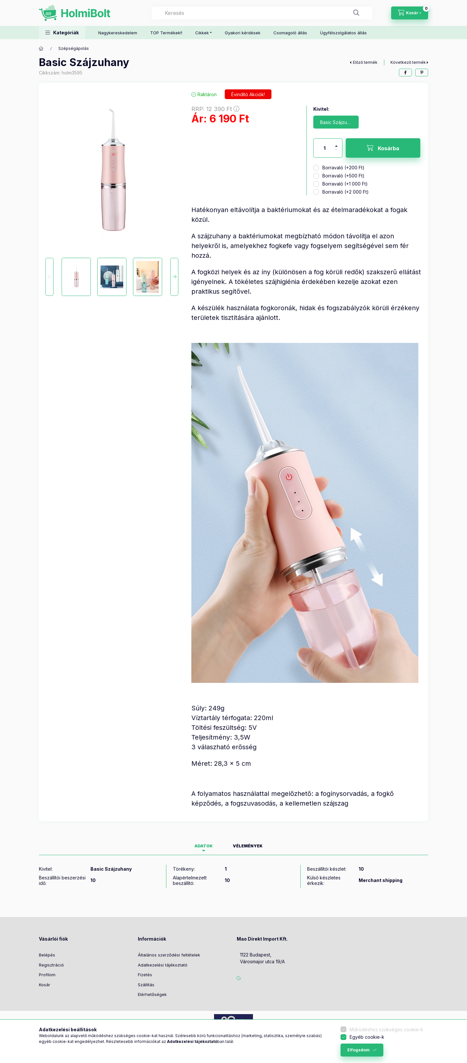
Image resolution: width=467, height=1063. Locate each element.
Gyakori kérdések (242, 32)
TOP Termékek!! (166, 32)
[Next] (174, 277)
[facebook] (405, 72)
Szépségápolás (73, 48)
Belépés (47, 954)
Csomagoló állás (290, 32)
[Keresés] (356, 13)
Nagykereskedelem (117, 32)
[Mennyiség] (324, 148)
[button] (62, 32)
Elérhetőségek (152, 994)
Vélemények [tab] (248, 845)
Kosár (44, 984)
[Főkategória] (41, 48)
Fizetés (145, 974)
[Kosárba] (383, 148)
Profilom (47, 974)
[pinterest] (421, 72)
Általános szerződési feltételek (169, 954)
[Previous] (49, 277)
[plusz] (336, 143)
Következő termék (408, 62)
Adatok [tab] (204, 845)
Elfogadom (358, 1049)
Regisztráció (51, 964)
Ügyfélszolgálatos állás (343, 32)
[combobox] (262, 12)
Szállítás (146, 984)
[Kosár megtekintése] (409, 12)
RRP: (215, 109)
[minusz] (336, 152)
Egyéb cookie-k (367, 1037)
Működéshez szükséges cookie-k (386, 1029)
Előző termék (365, 62)
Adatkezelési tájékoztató (162, 964)
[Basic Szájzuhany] (336, 122)
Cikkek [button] (202, 32)
